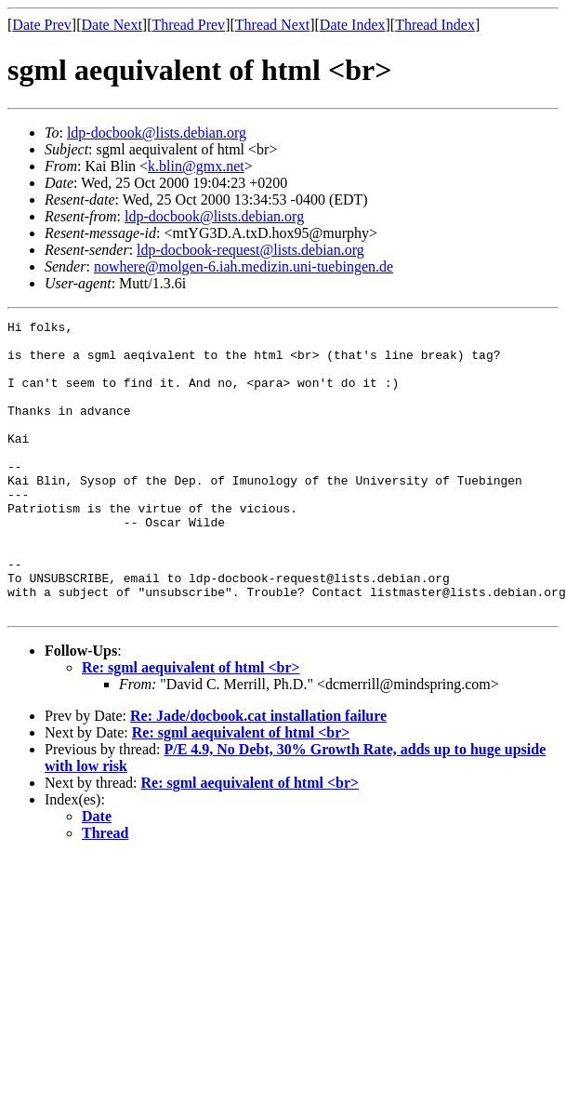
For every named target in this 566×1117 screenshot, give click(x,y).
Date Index (353, 25)
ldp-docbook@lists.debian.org (156, 132)
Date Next (112, 25)
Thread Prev (188, 25)
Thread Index (435, 25)
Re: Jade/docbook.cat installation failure (258, 774)
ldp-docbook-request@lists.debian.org (250, 250)
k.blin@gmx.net (196, 166)
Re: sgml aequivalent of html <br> (191, 726)
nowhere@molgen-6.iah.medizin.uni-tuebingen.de (243, 266)
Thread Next (272, 25)
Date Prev (42, 25)
